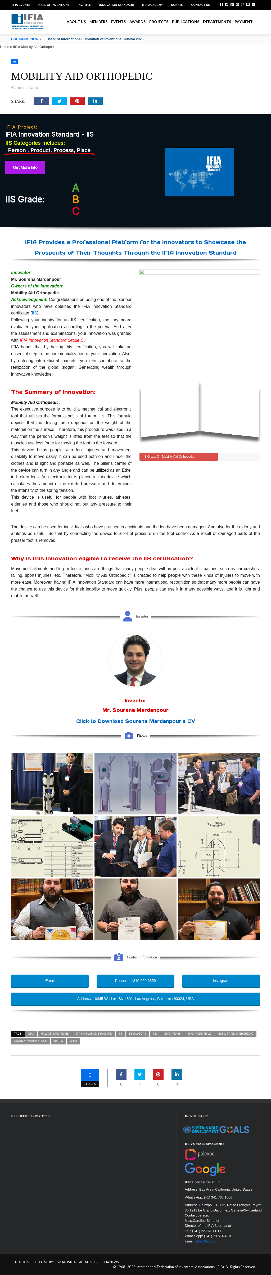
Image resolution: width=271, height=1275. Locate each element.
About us (76, 21)
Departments (217, 21)
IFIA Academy (152, 4)
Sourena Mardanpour (30, 1040)
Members (98, 21)
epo (31, 1033)
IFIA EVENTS (21, 4)
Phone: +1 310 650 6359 (135, 981)
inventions (172, 1033)
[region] (135, 170)
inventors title (199, 1033)
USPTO (58, 1040)
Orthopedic (47, 402)
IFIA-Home (23, 1262)
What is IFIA (66, 1262)
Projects (158, 21)
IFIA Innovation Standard (93, 1033)
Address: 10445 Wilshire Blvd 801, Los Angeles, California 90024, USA (135, 999)
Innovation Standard (116, 4)
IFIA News (111, 1262)
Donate (177, 4)
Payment (244, 21)
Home (4, 47)
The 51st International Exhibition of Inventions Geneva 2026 (94, 39)
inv (155, 1033)
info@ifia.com (205, 1241)
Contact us (200, 4)
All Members (89, 1262)
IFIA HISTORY (44, 1262)
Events (118, 21)
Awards (137, 21)
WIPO (73, 1040)
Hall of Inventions (54, 4)
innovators (137, 1033)
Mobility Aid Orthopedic (235, 1033)
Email (50, 981)
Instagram (221, 981)
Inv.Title (84, 4)
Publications (185, 21)
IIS (15, 47)
